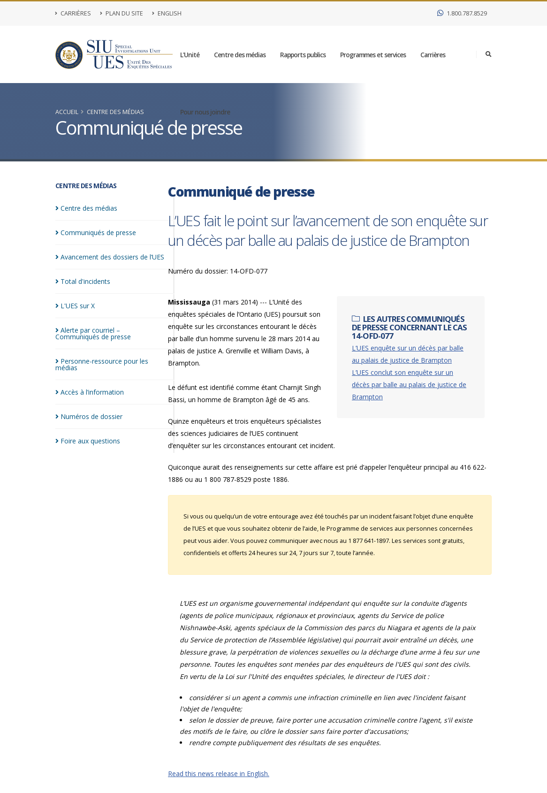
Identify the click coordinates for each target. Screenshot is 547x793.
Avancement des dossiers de (109, 256)
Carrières (73, 13)
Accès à (89, 392)
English (167, 13)
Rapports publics (303, 54)
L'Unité (189, 54)
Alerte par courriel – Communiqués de (93, 333)
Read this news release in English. (218, 773)
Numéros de (88, 416)
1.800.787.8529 (462, 13)
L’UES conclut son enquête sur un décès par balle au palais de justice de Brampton (409, 384)
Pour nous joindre (205, 111)
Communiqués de (95, 232)
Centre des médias (240, 54)
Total (82, 281)
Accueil (66, 112)
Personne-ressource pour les (101, 364)
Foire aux (87, 440)
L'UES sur (75, 305)
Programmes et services (373, 54)
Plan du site (121, 13)
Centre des (86, 208)
